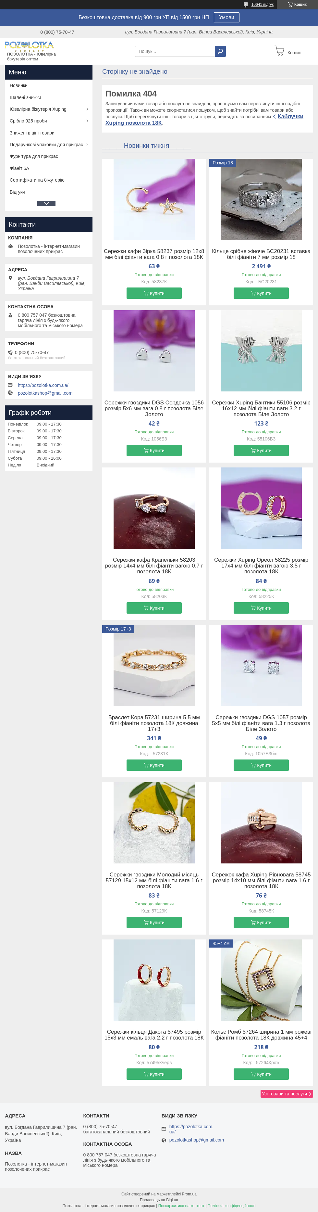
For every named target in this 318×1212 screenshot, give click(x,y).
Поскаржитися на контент (181, 1206)
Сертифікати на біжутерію (37, 180)
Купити (157, 293)
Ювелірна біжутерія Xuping (38, 109)
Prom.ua (189, 1194)
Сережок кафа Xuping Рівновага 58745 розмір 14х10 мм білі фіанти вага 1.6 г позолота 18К (261, 880)
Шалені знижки (25, 97)
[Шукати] (220, 51)
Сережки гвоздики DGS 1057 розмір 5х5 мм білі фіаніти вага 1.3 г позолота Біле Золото (261, 723)
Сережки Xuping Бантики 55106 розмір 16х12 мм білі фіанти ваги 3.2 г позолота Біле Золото (261, 408)
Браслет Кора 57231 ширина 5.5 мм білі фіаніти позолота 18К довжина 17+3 (154, 723)
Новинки (19, 85)
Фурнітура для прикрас (34, 156)
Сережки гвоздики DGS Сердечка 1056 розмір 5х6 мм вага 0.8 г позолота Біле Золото (154, 408)
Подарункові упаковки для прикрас (46, 144)
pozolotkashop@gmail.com (45, 393)
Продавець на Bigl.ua (159, 1200)
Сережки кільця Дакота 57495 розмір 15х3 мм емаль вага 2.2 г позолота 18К (154, 1035)
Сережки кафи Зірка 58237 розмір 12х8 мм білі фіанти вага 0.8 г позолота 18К (154, 254)
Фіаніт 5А (19, 168)
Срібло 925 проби (28, 120)
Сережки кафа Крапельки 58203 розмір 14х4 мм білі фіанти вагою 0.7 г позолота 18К (154, 566)
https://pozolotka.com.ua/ (43, 385)
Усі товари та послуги (284, 1093)
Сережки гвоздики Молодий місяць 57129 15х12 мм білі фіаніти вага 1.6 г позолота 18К (154, 880)
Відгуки (17, 192)
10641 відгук (262, 4)
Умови (226, 17)
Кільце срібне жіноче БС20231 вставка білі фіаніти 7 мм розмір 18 (261, 254)
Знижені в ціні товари (32, 132)
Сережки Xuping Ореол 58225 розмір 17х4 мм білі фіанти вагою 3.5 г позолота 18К (261, 566)
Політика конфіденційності (232, 1206)
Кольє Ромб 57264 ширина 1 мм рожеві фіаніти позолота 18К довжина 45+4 (261, 1035)
